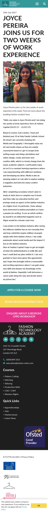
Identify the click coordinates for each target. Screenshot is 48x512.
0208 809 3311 (13, 359)
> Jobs (6, 411)
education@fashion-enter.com (19, 363)
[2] (24, 466)
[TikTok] (24, 339)
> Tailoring (7, 383)
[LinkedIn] (31, 339)
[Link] (24, 289)
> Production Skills (11, 387)
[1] (24, 476)
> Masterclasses (10, 414)
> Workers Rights (11, 394)
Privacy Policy (27, 456)
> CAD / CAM (9, 390)
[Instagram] (18, 339)
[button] (37, 3)
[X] (12, 339)
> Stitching (8, 379)
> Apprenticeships (11, 407)
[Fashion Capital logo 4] (24, 486)
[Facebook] (5, 339)
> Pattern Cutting (11, 376)
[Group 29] (24, 496)
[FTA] (12, 4)
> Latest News (9, 418)
